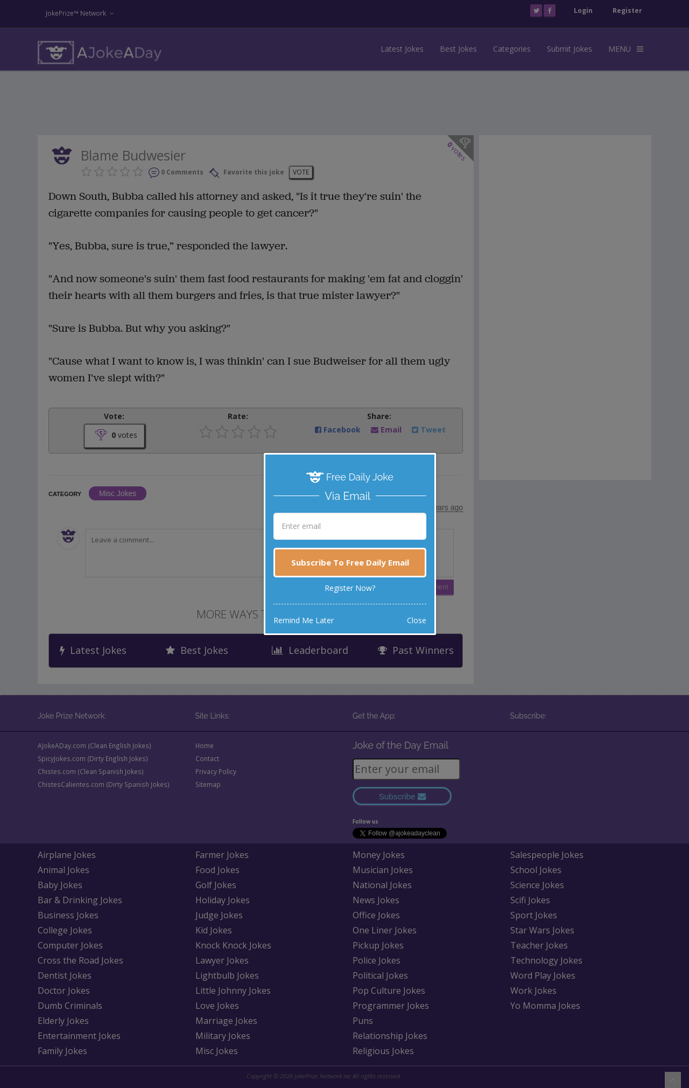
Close (416, 620)
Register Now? (350, 588)
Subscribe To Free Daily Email (350, 562)
